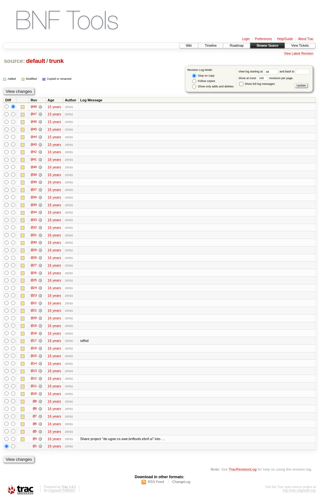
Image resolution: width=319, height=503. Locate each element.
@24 (34, 289)
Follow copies (203, 81)
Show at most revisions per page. (266, 78)
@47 (34, 114)
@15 (34, 358)
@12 (34, 381)
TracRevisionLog (242, 473)
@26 (34, 274)
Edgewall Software (61, 494)
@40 (34, 167)
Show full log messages (257, 83)
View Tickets (300, 45)
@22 (34, 305)
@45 (34, 129)
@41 (34, 160)
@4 (35, 442)
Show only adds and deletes (212, 87)
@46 (34, 122)
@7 (35, 419)
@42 (34, 152)
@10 (34, 396)
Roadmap (236, 45)
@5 (35, 434)
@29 (34, 251)
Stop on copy (203, 76)
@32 (34, 228)
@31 (34, 236)
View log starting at (259, 71)
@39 (34, 175)
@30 (34, 244)
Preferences (263, 39)
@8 (35, 411)
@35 (34, 205)
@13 (34, 373)
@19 (34, 327)
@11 (34, 388)
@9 (35, 404)
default (35, 61)
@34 (34, 213)
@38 (34, 183)
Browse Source (267, 45)
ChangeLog (181, 486)
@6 (35, 427)
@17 (34, 343)
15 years (54, 107)
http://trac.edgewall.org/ (299, 494)
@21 (34, 312)
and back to (295, 71)
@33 (34, 221)
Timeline (211, 45)
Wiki (189, 45)
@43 (34, 144)
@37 (34, 190)
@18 (34, 335)
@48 (34, 106)
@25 (34, 282)
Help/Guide (285, 39)
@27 (34, 266)
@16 (34, 350)
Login (246, 39)
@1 (35, 449)
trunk (56, 61)
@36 (34, 198)
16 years (54, 152)
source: (14, 61)
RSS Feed (156, 486)
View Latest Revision (299, 53)
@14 (34, 366)
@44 (34, 137)
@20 (34, 320)
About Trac (305, 39)
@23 (34, 297)
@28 (34, 259)
